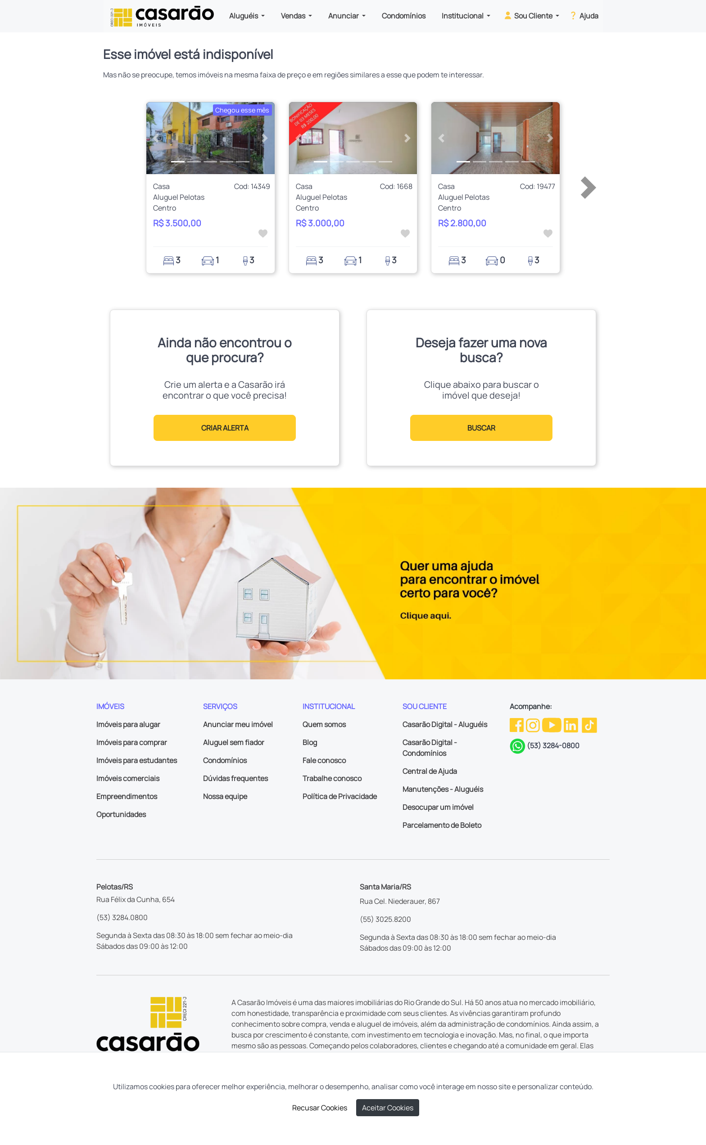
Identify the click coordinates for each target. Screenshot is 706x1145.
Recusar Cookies (319, 1108)
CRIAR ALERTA (225, 428)
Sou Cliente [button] (528, 15)
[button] (156, 138)
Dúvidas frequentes (235, 778)
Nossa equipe (225, 796)
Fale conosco (324, 760)
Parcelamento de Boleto (442, 825)
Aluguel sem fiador (233, 742)
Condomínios (403, 16)
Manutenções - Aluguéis (443, 789)
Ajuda (583, 15)
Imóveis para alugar (128, 724)
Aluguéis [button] (244, 16)
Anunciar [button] (344, 16)
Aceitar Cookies (387, 1108)
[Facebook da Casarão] (517, 724)
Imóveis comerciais (127, 778)
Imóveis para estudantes (136, 760)
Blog (310, 742)
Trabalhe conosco (332, 778)
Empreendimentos (126, 796)
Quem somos (324, 724)
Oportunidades (121, 814)
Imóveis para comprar (131, 742)
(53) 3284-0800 (553, 745)
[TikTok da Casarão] (589, 724)
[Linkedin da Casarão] (571, 724)
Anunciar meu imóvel (238, 724)
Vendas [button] (294, 16)
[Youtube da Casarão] (552, 724)
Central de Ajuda (430, 771)
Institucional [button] (463, 16)
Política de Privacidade (340, 796)
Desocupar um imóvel (438, 807)
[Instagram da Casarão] (533, 724)
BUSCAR (481, 428)
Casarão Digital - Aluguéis (445, 724)
